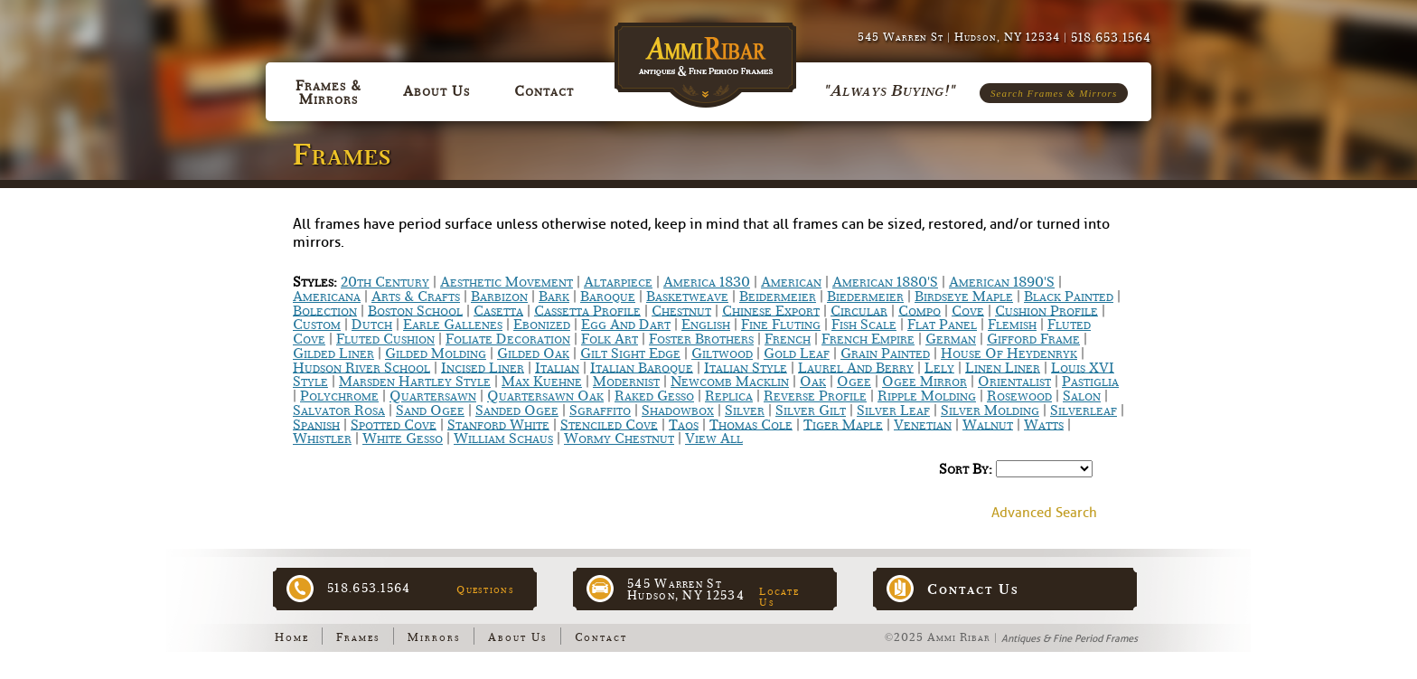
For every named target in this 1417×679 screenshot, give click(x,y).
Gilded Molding (435, 353)
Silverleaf (1083, 410)
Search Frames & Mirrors (1053, 93)
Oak (813, 381)
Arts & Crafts (415, 296)
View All (714, 438)
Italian (557, 367)
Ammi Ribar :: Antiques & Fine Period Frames (709, 56)
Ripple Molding (926, 396)
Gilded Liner (333, 353)
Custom (317, 324)
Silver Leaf (893, 410)
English (705, 324)
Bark (554, 296)
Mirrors (434, 637)
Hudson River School (361, 367)
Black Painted (1068, 296)
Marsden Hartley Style (415, 381)
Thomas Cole (751, 424)
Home (292, 637)
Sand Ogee (430, 410)
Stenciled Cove (609, 424)
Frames (358, 637)
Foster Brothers (701, 339)
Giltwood (722, 353)
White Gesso (402, 438)
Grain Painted (885, 353)
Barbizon (499, 296)
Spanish (316, 424)
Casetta (498, 310)
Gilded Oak (533, 353)
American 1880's (885, 282)
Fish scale (863, 324)
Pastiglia (1090, 381)
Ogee (854, 381)
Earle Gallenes (452, 324)
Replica (729, 396)
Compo (919, 310)
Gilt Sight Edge (630, 353)
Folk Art (609, 339)
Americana (327, 296)
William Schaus (503, 438)
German (950, 339)
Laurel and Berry (856, 367)
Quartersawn (432, 396)
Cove (968, 310)
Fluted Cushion (385, 339)
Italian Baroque (641, 367)
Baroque (607, 296)
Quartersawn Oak (545, 396)
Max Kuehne (542, 381)
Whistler (322, 438)
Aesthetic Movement (506, 282)
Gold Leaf (797, 353)
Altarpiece (618, 282)
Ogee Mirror (924, 381)
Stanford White (498, 424)
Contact (601, 637)
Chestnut (681, 310)
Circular (858, 310)
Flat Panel (942, 324)
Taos (684, 424)
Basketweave (687, 296)
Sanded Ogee (516, 410)
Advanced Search (1044, 513)
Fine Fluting (781, 324)
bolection (325, 310)
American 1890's (1002, 282)
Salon (1082, 396)
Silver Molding (990, 410)
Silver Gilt (810, 410)
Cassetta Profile (587, 310)
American (791, 282)
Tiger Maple (843, 424)
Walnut (987, 424)
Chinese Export (771, 310)
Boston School (415, 310)
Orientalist (1014, 381)
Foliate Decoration (508, 339)
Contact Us (973, 589)
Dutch (372, 324)
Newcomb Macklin (730, 381)
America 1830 (706, 282)
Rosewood (1019, 396)
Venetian (923, 424)
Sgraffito (600, 410)
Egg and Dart (626, 324)
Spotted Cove (393, 424)
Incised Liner (482, 367)
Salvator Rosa (339, 410)
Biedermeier (865, 296)
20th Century (385, 282)
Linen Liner (1002, 367)
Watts (1044, 424)
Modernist (626, 381)
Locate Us (779, 596)
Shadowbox (678, 410)
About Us (518, 637)
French (788, 339)
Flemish (1012, 324)
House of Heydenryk (1009, 353)
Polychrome (339, 396)
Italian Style (745, 367)
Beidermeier (777, 296)
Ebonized (541, 324)
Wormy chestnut (619, 438)
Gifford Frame (1033, 339)
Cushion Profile (1046, 310)
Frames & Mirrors (328, 92)
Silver (745, 410)
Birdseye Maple (964, 296)
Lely (939, 367)
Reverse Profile (815, 396)
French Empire (868, 339)
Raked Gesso (654, 396)
